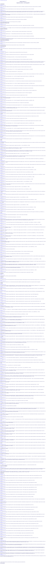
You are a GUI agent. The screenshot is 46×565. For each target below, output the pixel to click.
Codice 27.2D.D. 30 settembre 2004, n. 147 (3, 70)
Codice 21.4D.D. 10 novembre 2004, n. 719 (3, 185)
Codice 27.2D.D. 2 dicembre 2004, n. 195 (2, 119)
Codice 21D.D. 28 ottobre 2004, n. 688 (2, 343)
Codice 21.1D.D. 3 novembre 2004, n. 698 (3, 361)
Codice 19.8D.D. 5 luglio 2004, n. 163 (2, 474)
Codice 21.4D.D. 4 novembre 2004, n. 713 (3, 182)
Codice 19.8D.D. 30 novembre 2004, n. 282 (3, 534)
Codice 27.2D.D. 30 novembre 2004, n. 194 (3, 117)
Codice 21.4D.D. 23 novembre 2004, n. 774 (3, 215)
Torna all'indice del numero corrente (3, 0)
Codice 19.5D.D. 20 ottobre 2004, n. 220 (2, 10)
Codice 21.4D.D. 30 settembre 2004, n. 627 (3, 146)
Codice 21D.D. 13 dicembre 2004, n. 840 (3, 252)
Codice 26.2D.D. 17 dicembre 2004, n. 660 (3, 545)
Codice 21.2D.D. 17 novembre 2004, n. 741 (3, 388)
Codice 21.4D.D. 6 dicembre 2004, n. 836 (2, 247)
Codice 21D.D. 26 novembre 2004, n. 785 (3, 409)
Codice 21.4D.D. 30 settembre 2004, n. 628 (3, 149)
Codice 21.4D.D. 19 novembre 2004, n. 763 (3, 210)
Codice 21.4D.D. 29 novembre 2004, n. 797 (3, 225)
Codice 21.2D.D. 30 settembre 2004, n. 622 (3, 297)
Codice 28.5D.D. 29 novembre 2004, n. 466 (3, 132)
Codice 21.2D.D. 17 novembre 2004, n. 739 (3, 383)
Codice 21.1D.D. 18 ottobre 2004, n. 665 (2, 326)
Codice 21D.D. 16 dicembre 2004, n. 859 (3, 452)
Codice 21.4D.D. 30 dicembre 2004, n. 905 (3, 271)
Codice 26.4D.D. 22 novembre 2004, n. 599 (3, 24)
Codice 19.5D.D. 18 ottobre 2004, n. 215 (2, 7)
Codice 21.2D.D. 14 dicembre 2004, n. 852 (3, 446)
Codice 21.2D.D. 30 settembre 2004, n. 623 (3, 300)
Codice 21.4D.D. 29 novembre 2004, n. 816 (3, 240)
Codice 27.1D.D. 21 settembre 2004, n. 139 (3, 55)
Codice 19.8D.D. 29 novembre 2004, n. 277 (3, 522)
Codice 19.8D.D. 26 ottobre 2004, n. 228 (2, 488)
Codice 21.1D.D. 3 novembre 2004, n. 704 (3, 368)
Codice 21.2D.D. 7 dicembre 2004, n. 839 (2, 423)
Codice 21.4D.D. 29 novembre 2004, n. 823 (3, 245)
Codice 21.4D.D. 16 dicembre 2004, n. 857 (3, 254)
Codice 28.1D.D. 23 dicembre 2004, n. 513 (3, 137)
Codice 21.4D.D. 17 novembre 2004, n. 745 (3, 198)
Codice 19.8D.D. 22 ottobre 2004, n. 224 (2, 483)
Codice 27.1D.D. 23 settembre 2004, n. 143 (3, 63)
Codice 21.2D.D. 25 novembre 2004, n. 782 (3, 401)
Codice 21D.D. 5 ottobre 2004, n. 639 (2, 308)
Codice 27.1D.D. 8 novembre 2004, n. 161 (3, 86)
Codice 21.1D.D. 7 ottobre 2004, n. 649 (2, 310)
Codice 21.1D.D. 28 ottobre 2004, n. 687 (2, 340)
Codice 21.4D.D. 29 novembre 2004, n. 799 (3, 228)
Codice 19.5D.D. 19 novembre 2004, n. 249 (3, 18)
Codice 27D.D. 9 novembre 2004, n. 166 (3, 91)
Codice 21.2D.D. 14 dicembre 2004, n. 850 (3, 441)
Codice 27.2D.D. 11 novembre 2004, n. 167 (3, 93)
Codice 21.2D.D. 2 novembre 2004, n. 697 (3, 358)
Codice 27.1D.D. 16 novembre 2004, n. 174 (3, 103)
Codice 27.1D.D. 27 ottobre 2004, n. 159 (2, 84)
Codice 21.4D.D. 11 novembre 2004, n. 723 (3, 190)
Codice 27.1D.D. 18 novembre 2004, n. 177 (3, 106)
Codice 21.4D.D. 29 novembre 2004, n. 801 (3, 234)
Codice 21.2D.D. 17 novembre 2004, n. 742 (3, 391)
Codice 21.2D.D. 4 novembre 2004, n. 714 (3, 371)
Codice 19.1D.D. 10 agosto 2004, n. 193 (2, 41)
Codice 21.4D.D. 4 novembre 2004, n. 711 (3, 177)
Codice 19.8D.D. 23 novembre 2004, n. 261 (3, 510)
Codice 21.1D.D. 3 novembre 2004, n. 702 (3, 366)
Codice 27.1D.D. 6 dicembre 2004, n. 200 (2, 121)
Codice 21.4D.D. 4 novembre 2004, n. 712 (3, 180)
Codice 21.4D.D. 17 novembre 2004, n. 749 (3, 205)
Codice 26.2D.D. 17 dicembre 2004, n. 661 (3, 548)
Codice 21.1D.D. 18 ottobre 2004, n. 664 (2, 323)
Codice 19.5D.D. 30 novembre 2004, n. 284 (3, 20)
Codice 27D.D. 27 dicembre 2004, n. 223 (3, 37)
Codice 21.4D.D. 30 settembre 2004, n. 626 (3, 144)
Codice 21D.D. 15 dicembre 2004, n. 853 (3, 449)
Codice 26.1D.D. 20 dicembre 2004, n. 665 (3, 278)
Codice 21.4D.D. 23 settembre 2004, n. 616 (3, 141)
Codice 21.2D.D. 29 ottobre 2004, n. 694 (2, 356)
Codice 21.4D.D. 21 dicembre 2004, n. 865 (3, 260)
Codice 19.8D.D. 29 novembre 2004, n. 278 (3, 524)
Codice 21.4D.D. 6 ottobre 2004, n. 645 (2, 166)
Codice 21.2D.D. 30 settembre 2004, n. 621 (3, 295)
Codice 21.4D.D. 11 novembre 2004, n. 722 (3, 187)
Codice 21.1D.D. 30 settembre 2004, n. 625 (3, 305)
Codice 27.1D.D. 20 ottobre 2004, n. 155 (2, 77)
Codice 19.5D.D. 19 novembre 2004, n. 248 (3, 15)
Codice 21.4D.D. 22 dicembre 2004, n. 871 (3, 265)
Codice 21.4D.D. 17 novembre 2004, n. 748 (3, 203)
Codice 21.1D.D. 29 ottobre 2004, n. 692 (2, 350)
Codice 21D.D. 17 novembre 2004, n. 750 (3, 399)
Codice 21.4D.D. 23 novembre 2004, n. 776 (3, 218)
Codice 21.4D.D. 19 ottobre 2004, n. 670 (2, 175)
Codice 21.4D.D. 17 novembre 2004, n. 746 (3, 200)
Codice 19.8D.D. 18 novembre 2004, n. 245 (3, 497)
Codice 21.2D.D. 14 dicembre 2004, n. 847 (3, 432)
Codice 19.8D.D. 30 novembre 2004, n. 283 (3, 536)
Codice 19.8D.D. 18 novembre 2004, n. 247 (3, 503)
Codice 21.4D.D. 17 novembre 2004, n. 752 (3, 208)
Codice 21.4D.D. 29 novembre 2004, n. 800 (3, 231)
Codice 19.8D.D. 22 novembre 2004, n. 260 (3, 508)
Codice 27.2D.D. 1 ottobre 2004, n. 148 (2, 72)
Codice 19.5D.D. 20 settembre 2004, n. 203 (3, 5)
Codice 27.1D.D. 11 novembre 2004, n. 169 (3, 99)
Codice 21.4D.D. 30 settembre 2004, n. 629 (3, 152)
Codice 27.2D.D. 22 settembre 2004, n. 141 (3, 60)
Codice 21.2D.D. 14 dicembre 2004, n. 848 (3, 435)
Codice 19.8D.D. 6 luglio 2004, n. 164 (2, 476)
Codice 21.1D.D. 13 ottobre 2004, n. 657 (2, 312)
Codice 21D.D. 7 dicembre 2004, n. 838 (2, 470)
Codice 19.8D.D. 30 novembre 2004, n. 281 (3, 531)
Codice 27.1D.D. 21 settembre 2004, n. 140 (3, 58)
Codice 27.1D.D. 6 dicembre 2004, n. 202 (2, 127)
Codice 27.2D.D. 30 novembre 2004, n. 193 (3, 114)
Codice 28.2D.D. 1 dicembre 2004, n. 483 (2, 134)
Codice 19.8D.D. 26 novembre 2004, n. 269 (3, 515)
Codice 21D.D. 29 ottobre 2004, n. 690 (2, 30)
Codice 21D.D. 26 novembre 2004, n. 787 (3, 412)
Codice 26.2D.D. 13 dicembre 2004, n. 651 (3, 540)
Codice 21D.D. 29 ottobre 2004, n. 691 (2, 348)
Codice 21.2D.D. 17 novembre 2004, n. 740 (3, 385)
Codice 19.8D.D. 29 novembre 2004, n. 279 (3, 527)
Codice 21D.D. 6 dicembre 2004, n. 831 (2, 467)
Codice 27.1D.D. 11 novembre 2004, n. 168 (3, 96)
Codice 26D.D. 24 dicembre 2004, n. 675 (3, 280)
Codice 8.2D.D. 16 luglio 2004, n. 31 (2, 274)
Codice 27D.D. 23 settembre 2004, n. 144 (3, 65)
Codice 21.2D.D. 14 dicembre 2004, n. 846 (3, 429)
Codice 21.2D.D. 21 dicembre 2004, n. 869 (3, 457)
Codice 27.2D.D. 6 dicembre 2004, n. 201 (2, 124)
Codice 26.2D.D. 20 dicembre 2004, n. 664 (3, 554)
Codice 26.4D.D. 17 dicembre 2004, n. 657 (3, 26)
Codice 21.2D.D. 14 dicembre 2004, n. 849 (3, 438)
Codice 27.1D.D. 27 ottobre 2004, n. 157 (2, 79)
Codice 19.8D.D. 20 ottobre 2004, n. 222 (2, 481)
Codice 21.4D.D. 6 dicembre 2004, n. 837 (2, 250)
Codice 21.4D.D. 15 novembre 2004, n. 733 (3, 193)
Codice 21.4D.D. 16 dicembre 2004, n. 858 (3, 257)
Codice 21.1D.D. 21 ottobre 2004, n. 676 (2, 329)
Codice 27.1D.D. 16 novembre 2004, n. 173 (3, 101)
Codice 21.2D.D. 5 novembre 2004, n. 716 (3, 374)
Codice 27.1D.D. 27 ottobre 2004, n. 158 (2, 82)
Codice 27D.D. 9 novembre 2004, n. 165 (3, 89)
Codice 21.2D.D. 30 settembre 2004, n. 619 (3, 290)
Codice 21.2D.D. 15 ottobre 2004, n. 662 (2, 318)
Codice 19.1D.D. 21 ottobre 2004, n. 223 (2, 43)
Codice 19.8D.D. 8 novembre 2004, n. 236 (3, 493)
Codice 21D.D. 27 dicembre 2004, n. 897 (3, 460)
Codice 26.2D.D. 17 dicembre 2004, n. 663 (3, 551)
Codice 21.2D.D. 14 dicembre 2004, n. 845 (3, 426)
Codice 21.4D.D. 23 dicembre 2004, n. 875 (3, 268)
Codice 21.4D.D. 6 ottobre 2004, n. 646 (2, 168)
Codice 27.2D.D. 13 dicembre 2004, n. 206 (3, 129)
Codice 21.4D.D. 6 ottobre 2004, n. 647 (2, 170)
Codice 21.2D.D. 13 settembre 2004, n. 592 (3, 284)
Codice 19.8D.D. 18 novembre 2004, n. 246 (3, 500)
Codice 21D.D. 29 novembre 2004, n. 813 (3, 420)
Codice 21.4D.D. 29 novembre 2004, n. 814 (3, 237)
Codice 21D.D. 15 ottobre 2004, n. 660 (2, 315)
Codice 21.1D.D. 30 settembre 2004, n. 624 (3, 302)
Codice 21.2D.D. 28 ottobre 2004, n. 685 (2, 334)
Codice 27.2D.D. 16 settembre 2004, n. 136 (3, 53)
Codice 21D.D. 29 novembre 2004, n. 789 (3, 415)
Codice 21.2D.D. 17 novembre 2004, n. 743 (3, 394)
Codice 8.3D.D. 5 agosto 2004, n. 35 (2, 47)
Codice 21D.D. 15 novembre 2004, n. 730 (3, 380)
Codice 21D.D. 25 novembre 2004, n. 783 (3, 404)
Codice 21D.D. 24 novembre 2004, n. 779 (3, 32)
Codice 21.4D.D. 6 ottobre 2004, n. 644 (2, 163)
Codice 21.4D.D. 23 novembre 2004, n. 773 (3, 213)
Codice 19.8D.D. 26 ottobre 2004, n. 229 (2, 490)
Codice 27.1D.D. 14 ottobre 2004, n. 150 (2, 75)
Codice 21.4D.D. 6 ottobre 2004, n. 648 (2, 173)
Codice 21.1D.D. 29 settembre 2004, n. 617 (3, 287)
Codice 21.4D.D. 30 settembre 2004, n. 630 (3, 154)
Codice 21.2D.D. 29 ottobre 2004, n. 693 (2, 353)
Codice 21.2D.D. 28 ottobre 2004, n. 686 (2, 337)
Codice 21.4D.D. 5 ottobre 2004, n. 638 (2, 157)
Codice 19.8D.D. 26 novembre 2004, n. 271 (3, 517)
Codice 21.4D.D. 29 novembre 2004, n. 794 (3, 223)
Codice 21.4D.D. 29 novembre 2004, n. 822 (3, 243)
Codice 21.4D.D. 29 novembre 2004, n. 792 (3, 221)
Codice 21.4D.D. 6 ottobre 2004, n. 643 (2, 160)
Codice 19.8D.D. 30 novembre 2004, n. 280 (3, 529)
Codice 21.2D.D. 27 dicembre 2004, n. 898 (3, 463)
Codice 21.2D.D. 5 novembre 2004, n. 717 (3, 377)
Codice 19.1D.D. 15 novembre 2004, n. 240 (3, 495)
